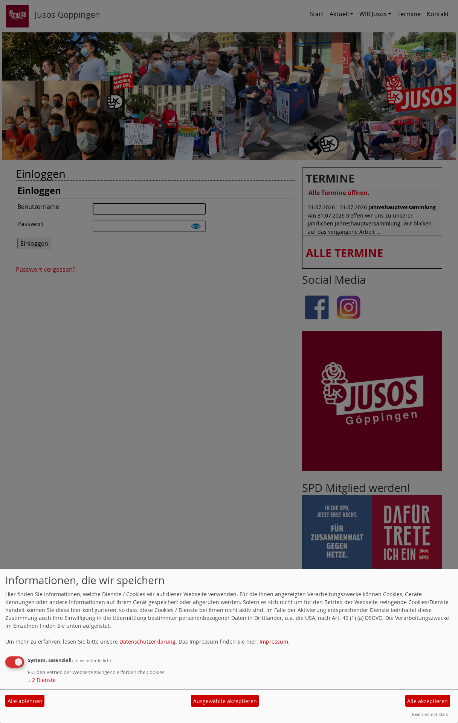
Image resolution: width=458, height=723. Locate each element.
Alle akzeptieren (427, 701)
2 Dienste (42, 679)
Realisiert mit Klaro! (431, 714)
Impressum (274, 641)
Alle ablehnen (25, 701)
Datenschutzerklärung (147, 641)
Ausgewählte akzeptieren (225, 701)
